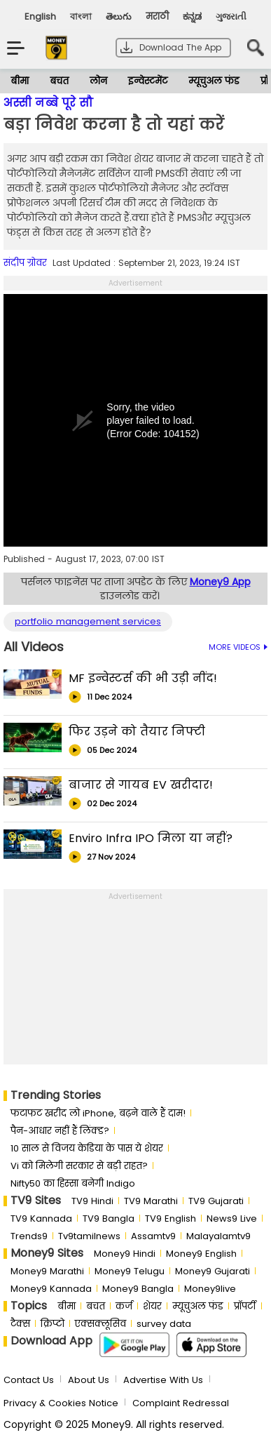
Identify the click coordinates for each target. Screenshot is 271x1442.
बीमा (20, 81)
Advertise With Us (163, 1380)
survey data (164, 1323)
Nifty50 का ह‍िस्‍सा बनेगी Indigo (73, 1183)
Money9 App (220, 582)
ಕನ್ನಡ (192, 16)
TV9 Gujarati (216, 1201)
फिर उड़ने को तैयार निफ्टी (137, 731)
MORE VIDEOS (238, 647)
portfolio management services (88, 621)
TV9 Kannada (41, 1218)
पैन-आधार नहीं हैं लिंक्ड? (60, 1130)
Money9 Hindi (124, 1253)
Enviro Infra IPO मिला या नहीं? (150, 838)
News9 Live (232, 1218)
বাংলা (81, 16)
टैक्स (20, 1323)
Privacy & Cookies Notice (61, 1403)
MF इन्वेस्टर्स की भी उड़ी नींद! (143, 678)
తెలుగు (119, 16)
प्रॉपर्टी (245, 1306)
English (40, 16)
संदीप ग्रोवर (25, 262)
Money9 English (201, 1253)
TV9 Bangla (108, 1218)
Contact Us (29, 1380)
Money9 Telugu (130, 1271)
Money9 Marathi (47, 1271)
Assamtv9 (153, 1236)
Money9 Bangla (138, 1288)
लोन (98, 81)
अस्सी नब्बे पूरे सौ (48, 103)
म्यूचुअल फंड (213, 81)
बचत (59, 81)
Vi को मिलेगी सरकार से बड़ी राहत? (79, 1166)
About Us (88, 1380)
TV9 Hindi (92, 1201)
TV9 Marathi (151, 1201)
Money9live (210, 1288)
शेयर (152, 1306)
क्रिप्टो (52, 1323)
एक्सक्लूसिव (100, 1323)
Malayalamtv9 (218, 1236)
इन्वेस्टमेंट (147, 81)
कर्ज (124, 1306)
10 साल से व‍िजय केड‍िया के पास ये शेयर (87, 1148)
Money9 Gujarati (212, 1271)
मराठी (157, 16)
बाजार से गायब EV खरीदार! (141, 785)
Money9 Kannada (51, 1288)
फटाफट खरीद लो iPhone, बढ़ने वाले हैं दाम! (98, 1113)
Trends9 (29, 1236)
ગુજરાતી (231, 16)
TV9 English (170, 1218)
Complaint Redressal (180, 1403)
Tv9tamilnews (89, 1236)
